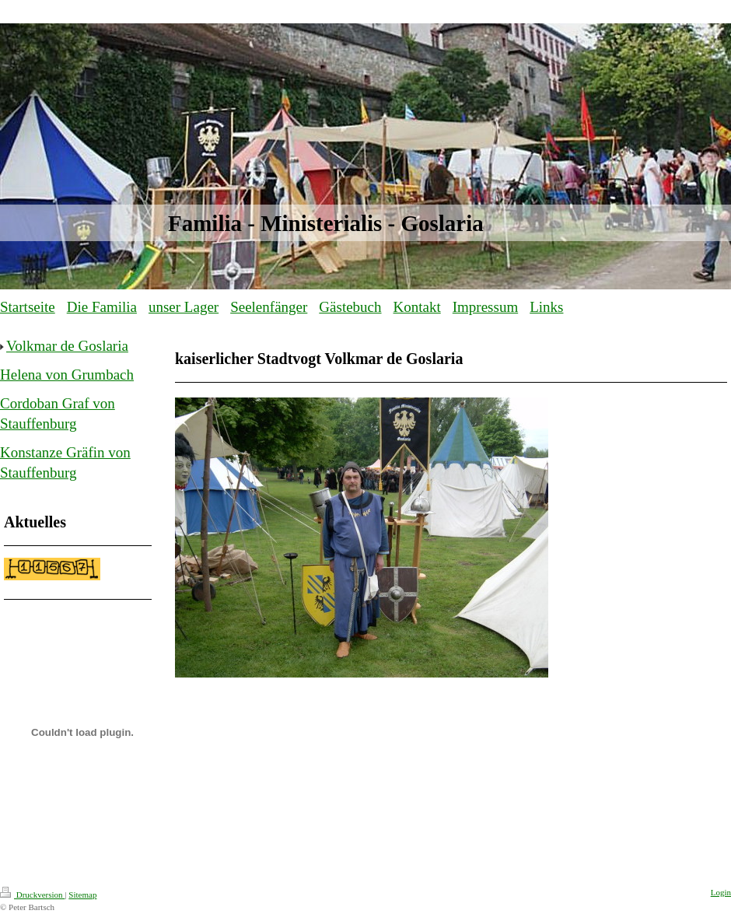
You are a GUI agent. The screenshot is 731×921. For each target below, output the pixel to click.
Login (721, 892)
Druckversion (32, 894)
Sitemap (82, 894)
